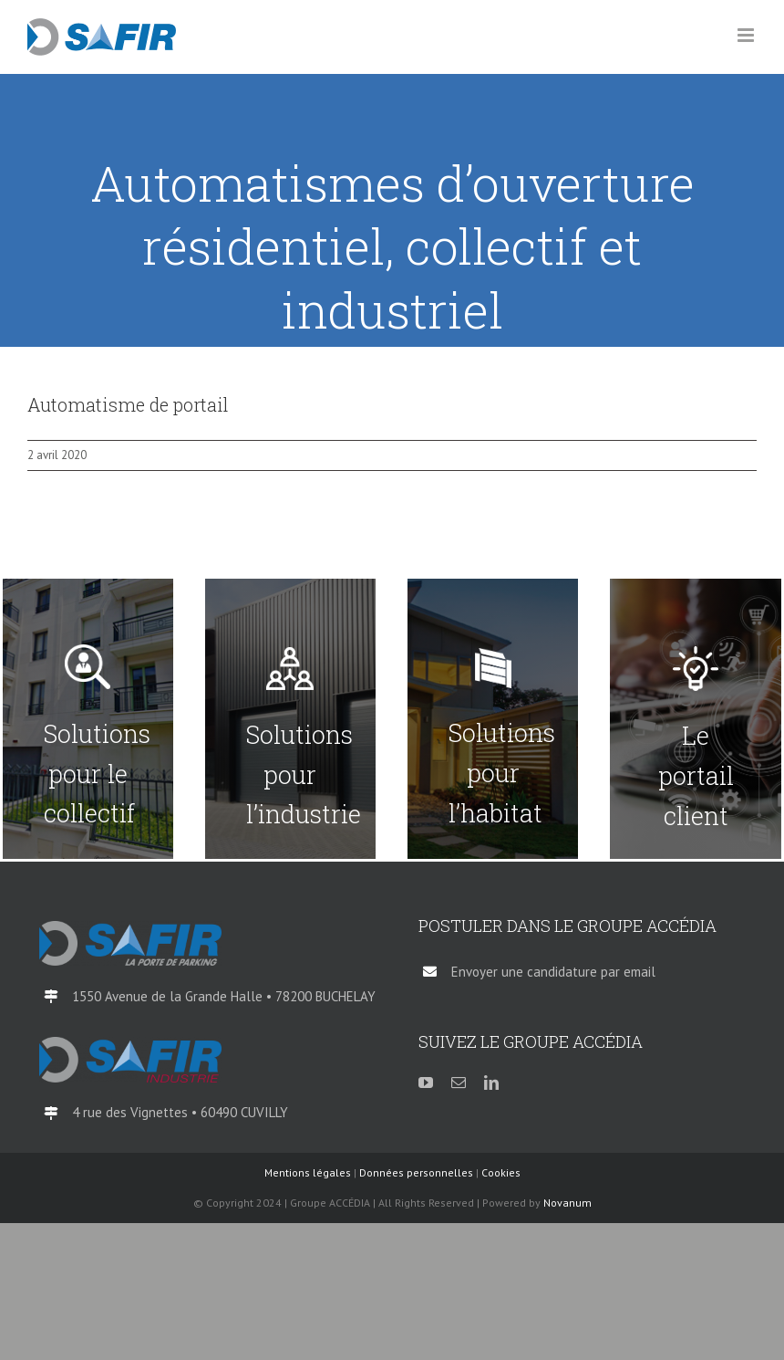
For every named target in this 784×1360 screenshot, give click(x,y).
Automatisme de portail (128, 404)
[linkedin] (491, 1082)
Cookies (501, 1172)
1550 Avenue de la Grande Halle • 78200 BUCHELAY (224, 996)
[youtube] (425, 1082)
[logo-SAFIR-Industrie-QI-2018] (130, 1044)
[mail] (458, 1082)
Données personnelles (416, 1172)
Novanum (567, 1202)
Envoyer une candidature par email (553, 971)
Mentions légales (307, 1172)
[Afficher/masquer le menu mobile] (747, 35)
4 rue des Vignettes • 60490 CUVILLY (180, 1112)
